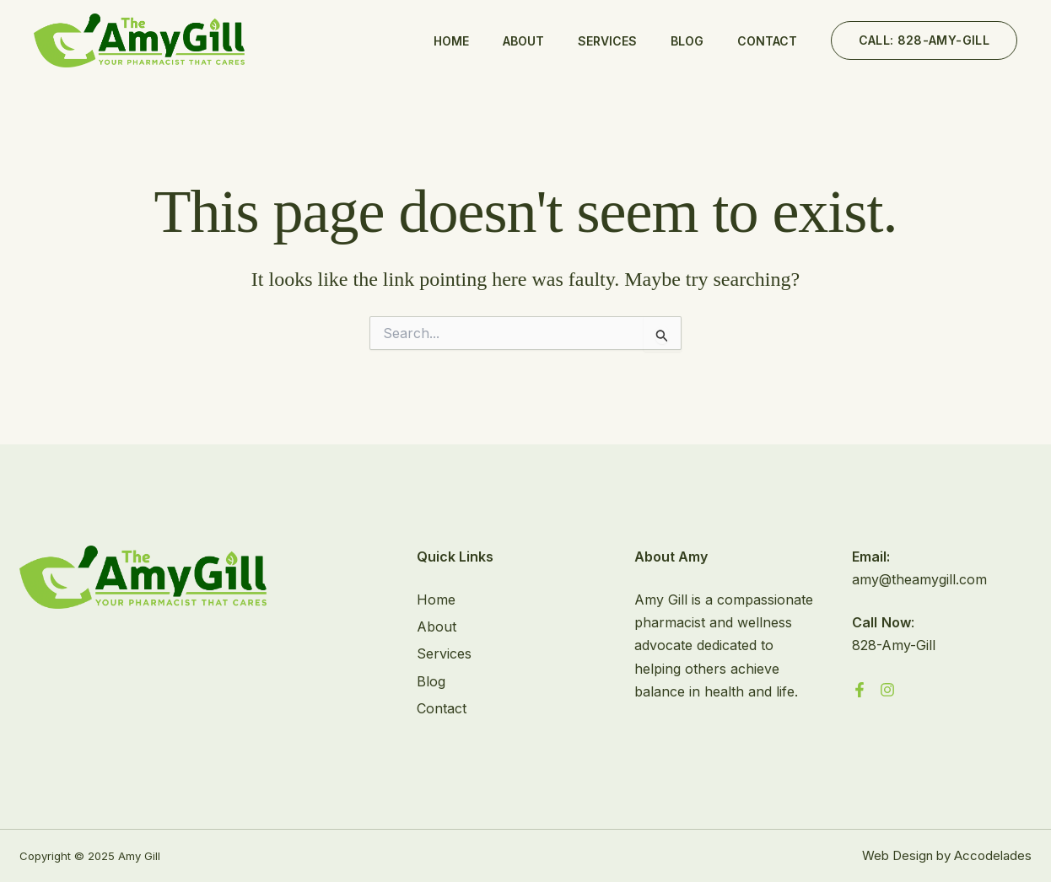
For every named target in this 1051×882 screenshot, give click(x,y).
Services (607, 41)
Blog (687, 41)
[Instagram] (887, 689)
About (523, 41)
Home (451, 41)
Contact (767, 41)
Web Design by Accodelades (947, 855)
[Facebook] (859, 689)
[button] (924, 40)
